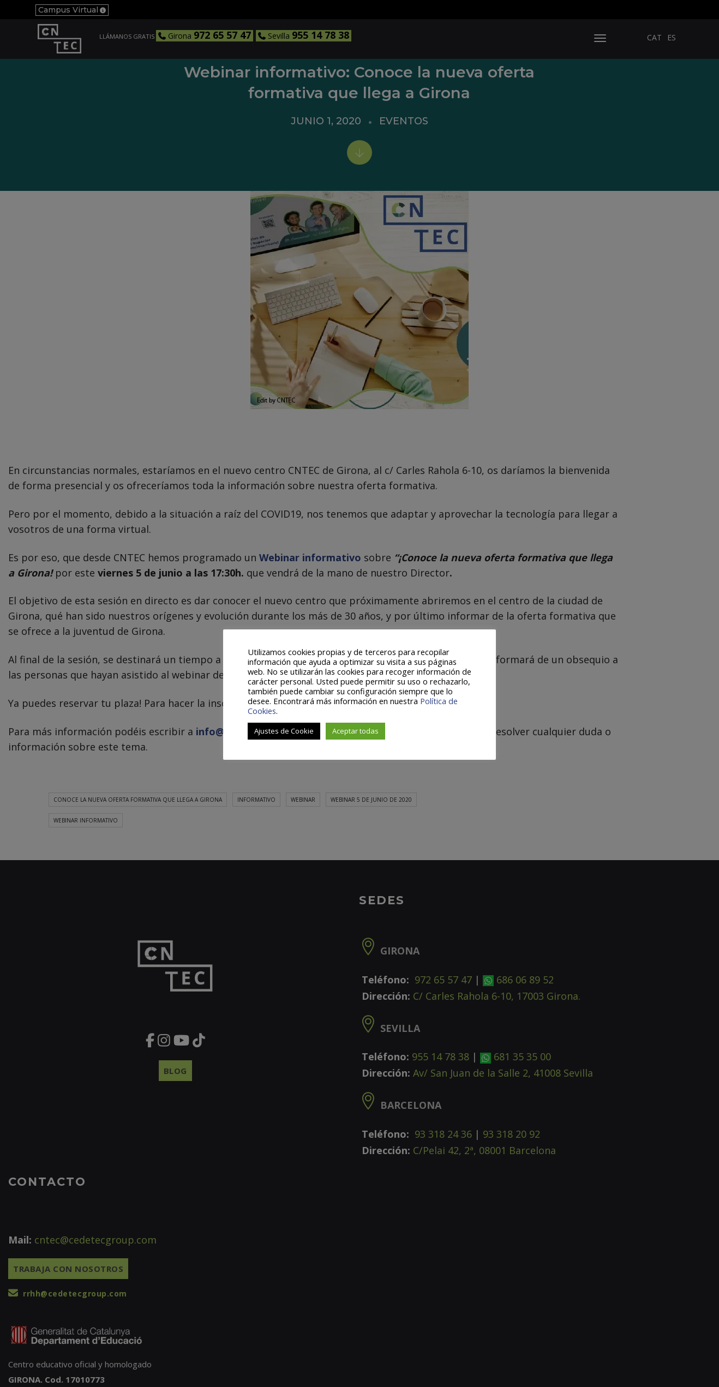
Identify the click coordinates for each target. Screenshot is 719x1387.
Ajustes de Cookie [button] (284, 731)
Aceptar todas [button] (355, 731)
